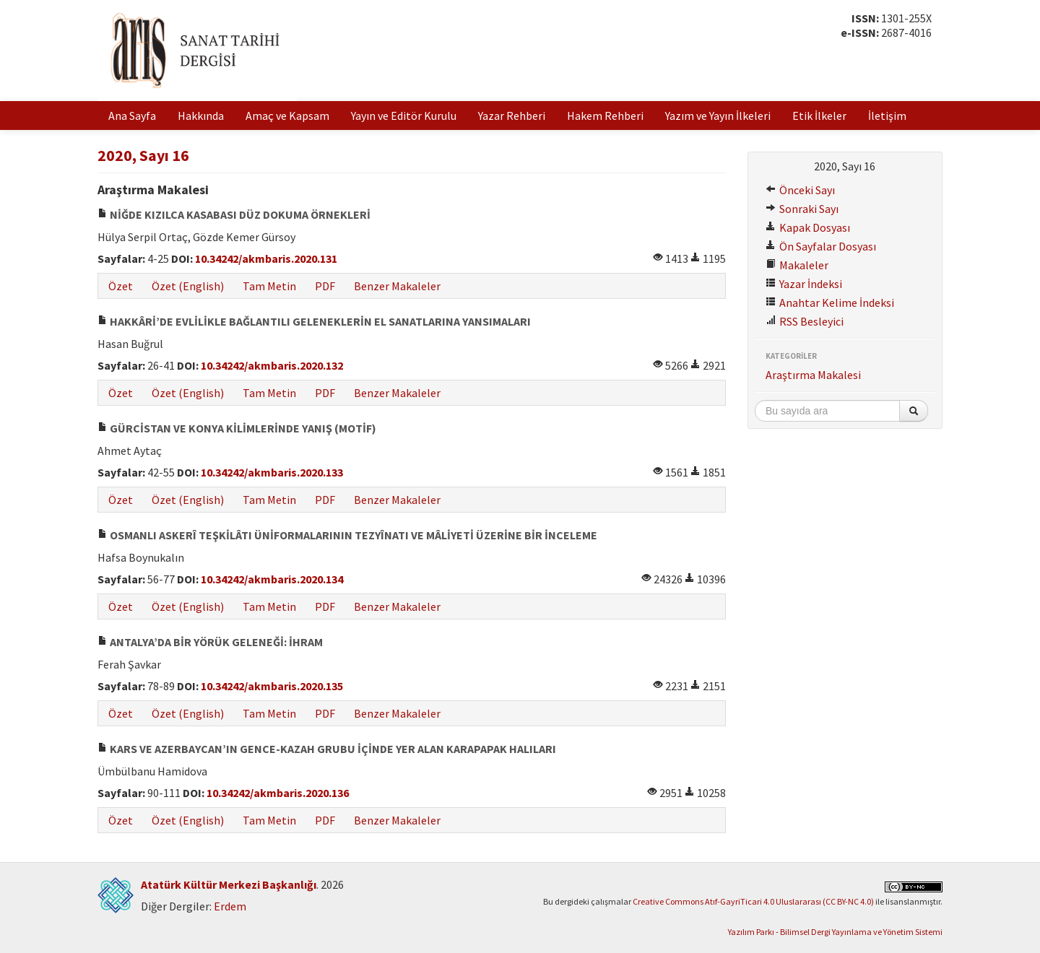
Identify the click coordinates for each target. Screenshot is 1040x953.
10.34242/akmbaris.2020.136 (278, 793)
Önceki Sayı (800, 190)
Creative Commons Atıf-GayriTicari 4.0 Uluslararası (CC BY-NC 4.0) (753, 901)
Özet (120, 286)
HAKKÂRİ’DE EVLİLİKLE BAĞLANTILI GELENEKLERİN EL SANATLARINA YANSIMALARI (314, 321)
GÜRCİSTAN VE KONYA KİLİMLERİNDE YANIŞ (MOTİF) (237, 428)
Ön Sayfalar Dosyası (821, 246)
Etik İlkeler (819, 115)
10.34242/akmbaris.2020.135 (272, 686)
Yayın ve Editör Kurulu (403, 115)
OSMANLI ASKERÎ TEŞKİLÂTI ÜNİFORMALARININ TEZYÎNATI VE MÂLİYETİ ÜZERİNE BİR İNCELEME (347, 535)
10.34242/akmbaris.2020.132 (272, 365)
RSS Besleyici (805, 321)
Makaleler (797, 265)
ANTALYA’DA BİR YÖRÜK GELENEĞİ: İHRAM (210, 642)
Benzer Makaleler (397, 286)
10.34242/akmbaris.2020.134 (272, 579)
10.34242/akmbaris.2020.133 (272, 472)
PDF (325, 286)
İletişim (887, 115)
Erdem (230, 906)
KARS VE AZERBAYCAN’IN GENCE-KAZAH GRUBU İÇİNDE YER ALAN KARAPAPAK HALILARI (327, 748)
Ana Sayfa (132, 115)
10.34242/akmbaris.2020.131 (266, 258)
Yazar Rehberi (511, 115)
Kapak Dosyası (808, 227)
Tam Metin (269, 286)
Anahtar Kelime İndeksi (830, 302)
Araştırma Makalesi (813, 374)
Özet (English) (188, 286)
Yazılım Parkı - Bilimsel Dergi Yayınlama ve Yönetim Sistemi (835, 931)
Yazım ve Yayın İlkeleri (718, 115)
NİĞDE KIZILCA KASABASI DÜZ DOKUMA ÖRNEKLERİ (234, 214)
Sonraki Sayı (802, 208)
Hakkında (201, 115)
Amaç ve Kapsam (287, 115)
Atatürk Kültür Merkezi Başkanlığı (228, 884)
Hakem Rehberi (605, 115)
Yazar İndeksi (804, 284)
